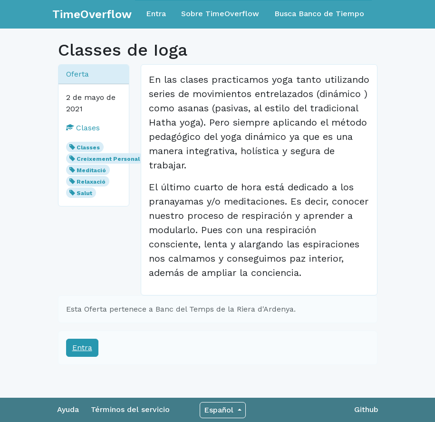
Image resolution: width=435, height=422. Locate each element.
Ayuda (68, 409)
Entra (156, 13)
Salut (84, 193)
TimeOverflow (92, 14)
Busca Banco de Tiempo (319, 13)
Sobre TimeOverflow (220, 13)
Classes (88, 147)
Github (366, 409)
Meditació (91, 170)
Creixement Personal (108, 159)
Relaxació (91, 181)
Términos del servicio (130, 409)
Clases (83, 127)
